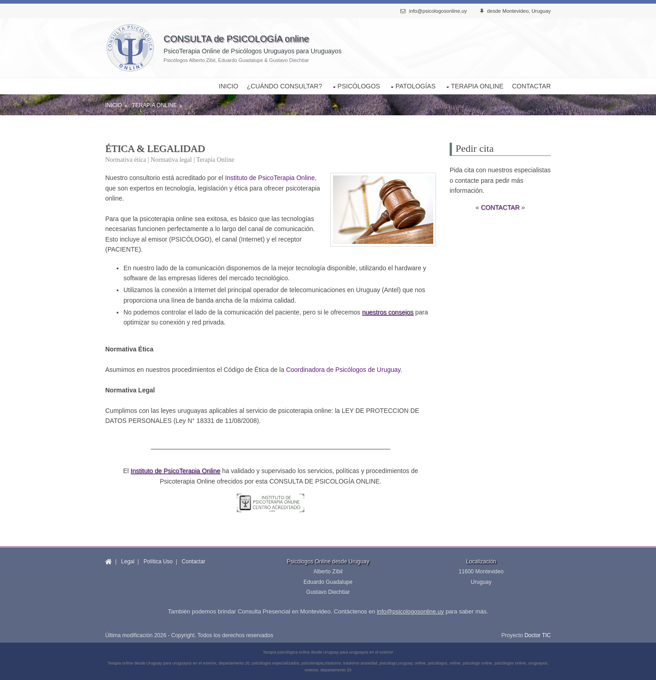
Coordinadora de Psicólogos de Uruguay (343, 369)
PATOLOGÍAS (415, 86)
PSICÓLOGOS (359, 86)
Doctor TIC (537, 635)
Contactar (193, 561)
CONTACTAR (531, 86)
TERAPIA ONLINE (477, 86)
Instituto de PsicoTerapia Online (270, 177)
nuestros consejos (388, 312)
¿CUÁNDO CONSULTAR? (284, 86)
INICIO (228, 86)
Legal (127, 561)
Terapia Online (154, 105)
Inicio (113, 105)
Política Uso (158, 561)
